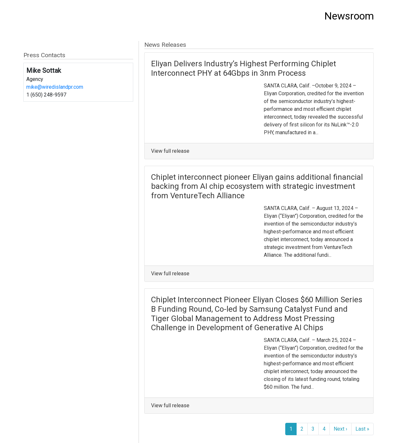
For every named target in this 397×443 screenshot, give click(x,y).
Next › (340, 429)
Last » (362, 429)
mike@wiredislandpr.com (54, 87)
